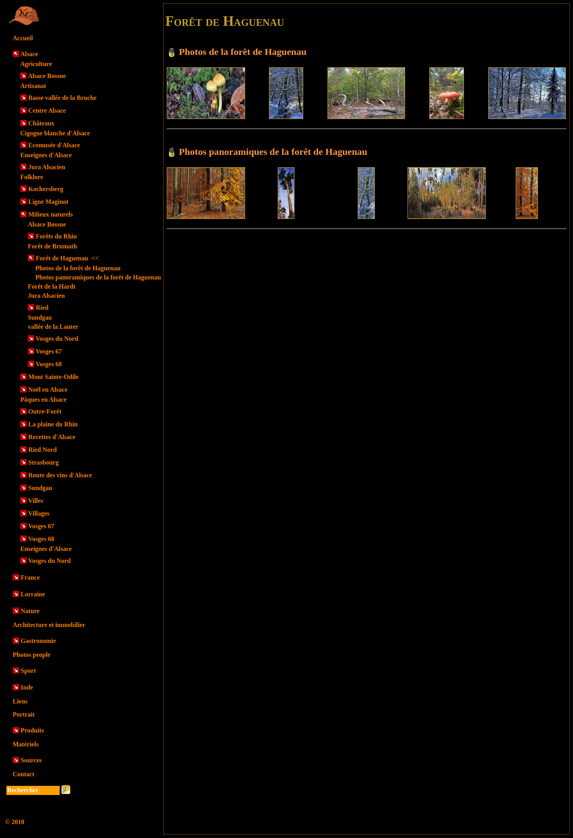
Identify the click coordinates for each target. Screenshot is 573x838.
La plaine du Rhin (53, 424)
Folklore (31, 177)
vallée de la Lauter (53, 326)
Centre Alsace (47, 110)
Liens (20, 701)
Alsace (29, 54)
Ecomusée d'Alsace (54, 145)
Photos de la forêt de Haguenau (78, 268)
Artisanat (33, 85)
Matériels (26, 744)
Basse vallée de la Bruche (62, 97)
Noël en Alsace (48, 389)
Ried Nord (42, 449)
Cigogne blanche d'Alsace (55, 133)
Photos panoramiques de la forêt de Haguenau (98, 277)
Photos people (32, 654)
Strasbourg (43, 462)
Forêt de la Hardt (52, 286)
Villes (35, 500)
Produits (32, 730)
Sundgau (40, 317)
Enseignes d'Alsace (46, 155)
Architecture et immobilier (49, 624)
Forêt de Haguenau (67, 258)
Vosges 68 (49, 364)
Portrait (24, 714)
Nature (30, 611)
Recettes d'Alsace (52, 437)
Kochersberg (45, 189)
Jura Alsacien (46, 167)
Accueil (23, 38)
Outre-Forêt (44, 411)
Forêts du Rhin (56, 236)
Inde (27, 687)
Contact (23, 774)
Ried (42, 307)
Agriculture (36, 64)
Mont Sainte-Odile (53, 376)
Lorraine (33, 594)
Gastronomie (38, 640)
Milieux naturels (50, 214)
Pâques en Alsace (43, 399)
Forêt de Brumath (52, 246)
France (30, 577)
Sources (31, 760)
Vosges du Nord (57, 338)
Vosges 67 (49, 351)
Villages (39, 513)
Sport (28, 670)
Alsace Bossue (47, 75)
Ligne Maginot (48, 201)
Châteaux (41, 123)
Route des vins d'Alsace (60, 475)
